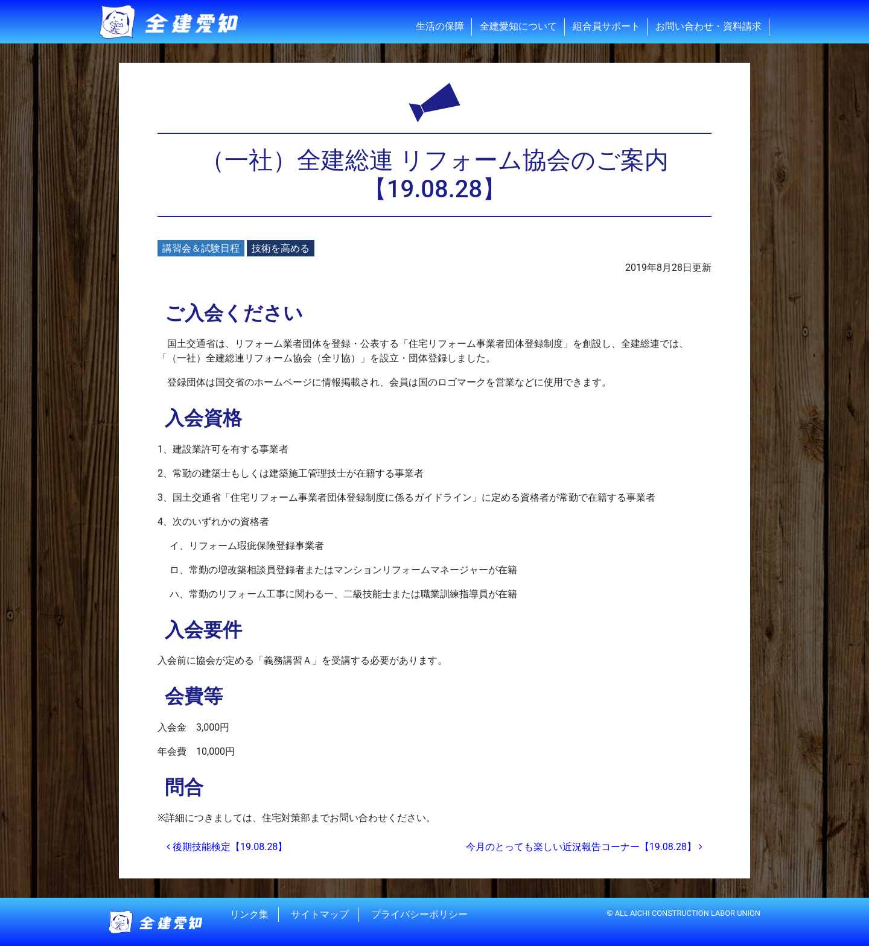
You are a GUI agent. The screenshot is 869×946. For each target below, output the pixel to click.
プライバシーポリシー (419, 914)
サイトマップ (320, 914)
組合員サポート (606, 26)
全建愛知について (518, 26)
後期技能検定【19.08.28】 (227, 846)
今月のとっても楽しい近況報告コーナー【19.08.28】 (584, 846)
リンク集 (249, 914)
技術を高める (281, 248)
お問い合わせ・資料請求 (708, 26)
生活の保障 (440, 26)
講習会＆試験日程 (201, 248)
